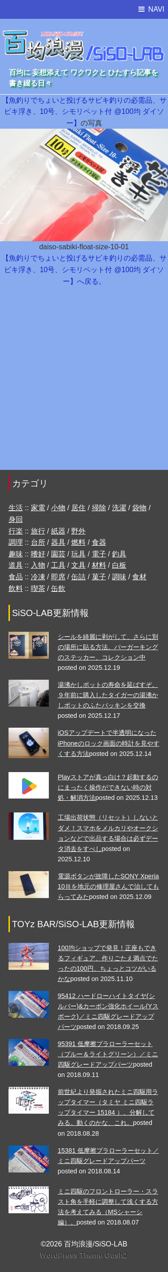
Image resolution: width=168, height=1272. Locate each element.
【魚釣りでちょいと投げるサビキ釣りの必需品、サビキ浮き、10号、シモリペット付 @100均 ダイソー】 (84, 111)
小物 (58, 508)
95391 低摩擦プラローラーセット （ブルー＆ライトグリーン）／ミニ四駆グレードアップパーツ (108, 1054)
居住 (78, 508)
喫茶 (38, 588)
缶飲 (58, 588)
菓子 (99, 577)
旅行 (38, 531)
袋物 (139, 508)
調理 (16, 542)
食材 (139, 577)
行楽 (16, 531)
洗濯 (119, 508)
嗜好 (38, 554)
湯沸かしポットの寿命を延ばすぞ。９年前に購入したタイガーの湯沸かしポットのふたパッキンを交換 (108, 695)
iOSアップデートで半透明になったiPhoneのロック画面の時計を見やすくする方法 (108, 743)
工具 (58, 565)
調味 (119, 577)
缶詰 (78, 577)
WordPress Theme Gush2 (83, 1255)
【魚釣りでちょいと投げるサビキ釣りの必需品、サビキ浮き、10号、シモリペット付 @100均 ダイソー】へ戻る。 (84, 269)
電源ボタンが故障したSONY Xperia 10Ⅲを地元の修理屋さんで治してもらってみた (108, 886)
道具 (16, 565)
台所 (38, 542)
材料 (99, 565)
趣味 (16, 554)
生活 (16, 508)
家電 (38, 508)
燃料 (78, 542)
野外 (78, 531)
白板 (119, 565)
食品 (16, 577)
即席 (58, 577)
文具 (78, 565)
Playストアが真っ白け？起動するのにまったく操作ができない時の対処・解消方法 (108, 787)
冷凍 (38, 577)
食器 (99, 542)
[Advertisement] (84, 383)
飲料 (16, 588)
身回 (16, 519)
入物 (38, 565)
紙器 (58, 531)
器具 (58, 542)
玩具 (78, 554)
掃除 (99, 508)
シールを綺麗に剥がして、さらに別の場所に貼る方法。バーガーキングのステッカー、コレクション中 (108, 647)
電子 (99, 554)
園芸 (58, 554)
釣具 (119, 554)
